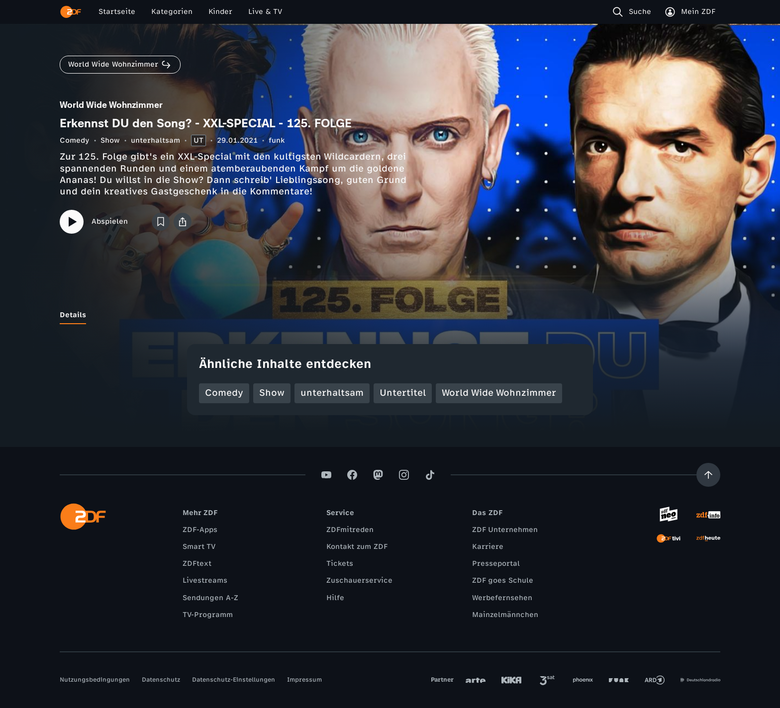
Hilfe (335, 598)
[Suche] (634, 12)
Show (110, 140)
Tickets (339, 563)
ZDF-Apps (200, 530)
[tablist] (390, 315)
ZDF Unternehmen (505, 530)
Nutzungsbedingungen (95, 679)
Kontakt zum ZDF (357, 546)
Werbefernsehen (502, 598)
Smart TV (199, 546)
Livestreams (205, 580)
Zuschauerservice (359, 580)
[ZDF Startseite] (71, 12)
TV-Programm (208, 615)
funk (277, 140)
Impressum (304, 679)
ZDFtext (197, 563)
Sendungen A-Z (210, 598)
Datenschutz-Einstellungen (233, 679)
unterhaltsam (155, 140)
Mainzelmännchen (505, 615)
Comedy (75, 140)
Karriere (487, 546)
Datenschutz (161, 679)
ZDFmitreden (350, 530)
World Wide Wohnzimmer (499, 392)
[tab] (73, 315)
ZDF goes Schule (502, 580)
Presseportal (496, 563)
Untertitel (403, 392)
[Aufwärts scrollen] (708, 475)
